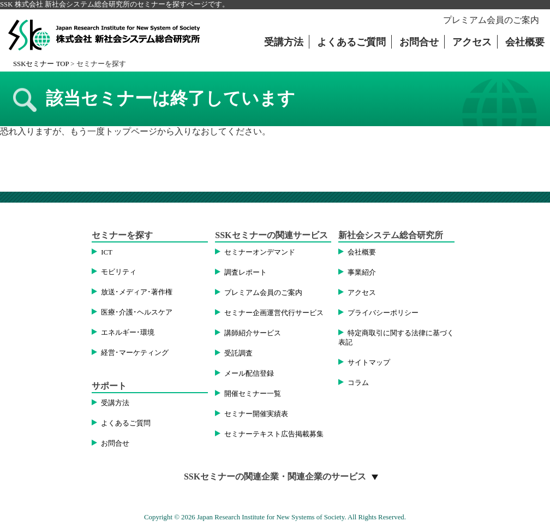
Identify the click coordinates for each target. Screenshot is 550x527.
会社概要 (525, 42)
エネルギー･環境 (127, 332)
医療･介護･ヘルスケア (136, 312)
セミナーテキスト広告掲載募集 (274, 434)
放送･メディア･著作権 (136, 292)
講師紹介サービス (252, 333)
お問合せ (419, 42)
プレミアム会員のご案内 (491, 20)
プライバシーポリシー (383, 313)
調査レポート (245, 272)
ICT (106, 252)
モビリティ (118, 272)
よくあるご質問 (351, 42)
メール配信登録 (249, 373)
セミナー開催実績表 (256, 414)
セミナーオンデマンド (259, 252)
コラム (358, 383)
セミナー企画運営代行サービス (274, 313)
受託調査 (238, 353)
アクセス (472, 42)
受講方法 (283, 42)
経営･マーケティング (135, 353)
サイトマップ (369, 362)
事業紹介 (362, 272)
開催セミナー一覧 (252, 394)
